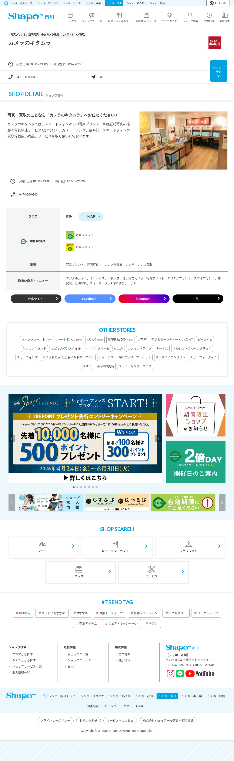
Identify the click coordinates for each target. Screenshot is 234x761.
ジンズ (95, 340)
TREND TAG (119, 602)
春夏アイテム (88, 623)
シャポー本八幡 (136, 3)
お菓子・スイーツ (111, 613)
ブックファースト (37, 340)
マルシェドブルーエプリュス (192, 348)
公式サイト (35, 298)
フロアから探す (22, 654)
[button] (74, 487)
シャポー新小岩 (72, 3)
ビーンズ (111, 705)
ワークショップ (207, 613)
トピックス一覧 (77, 654)
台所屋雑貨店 (105, 366)
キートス (162, 348)
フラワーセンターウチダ (135, 366)
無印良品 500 (120, 340)
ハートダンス (69, 340)
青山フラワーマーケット (134, 357)
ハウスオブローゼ (97, 348)
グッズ (78, 576)
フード (42, 551)
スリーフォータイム (203, 357)
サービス (152, 576)
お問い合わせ (88, 720)
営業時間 (124, 654)
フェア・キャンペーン (123, 623)
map (91, 216)
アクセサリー (177, 613)
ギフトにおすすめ (53, 613)
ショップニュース (79, 660)
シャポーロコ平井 (47, 3)
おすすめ (82, 613)
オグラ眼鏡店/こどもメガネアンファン (68, 357)
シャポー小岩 (93, 3)
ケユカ (118, 348)
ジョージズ (106, 357)
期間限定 (25, 613)
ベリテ (87, 366)
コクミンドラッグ (139, 348)
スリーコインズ (27, 357)
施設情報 (124, 660)
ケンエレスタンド (34, 348)
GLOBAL (221, 3)
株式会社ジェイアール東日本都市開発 (168, 720)
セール (71, 666)
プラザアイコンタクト (170, 357)
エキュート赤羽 (133, 705)
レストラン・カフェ (115, 551)
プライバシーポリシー (55, 720)
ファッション (188, 551)
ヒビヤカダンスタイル (66, 348)
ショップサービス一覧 (27, 666)
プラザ (142, 339)
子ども (153, 623)
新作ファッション (146, 613)
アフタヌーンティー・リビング (172, 339)
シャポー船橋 (157, 3)
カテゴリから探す (24, 660)
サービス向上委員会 (120, 720)
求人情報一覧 (21, 672)
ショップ (218, 70)
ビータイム (205, 339)
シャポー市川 (114, 3)
